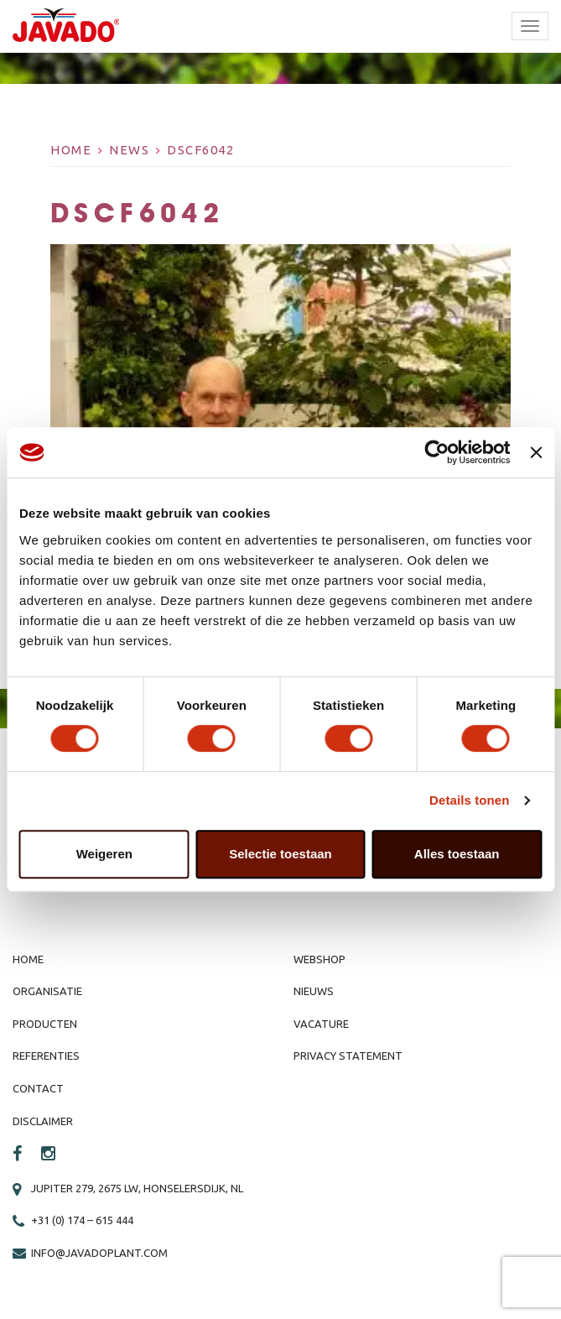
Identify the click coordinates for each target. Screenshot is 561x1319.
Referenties (46, 1055)
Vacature (321, 1024)
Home (70, 150)
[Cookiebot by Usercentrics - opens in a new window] (437, 452)
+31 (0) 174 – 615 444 (82, 1220)
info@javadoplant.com (99, 1253)
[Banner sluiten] (536, 452)
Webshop (319, 959)
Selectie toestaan (280, 854)
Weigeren (104, 854)
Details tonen (469, 800)
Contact (38, 1088)
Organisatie (47, 991)
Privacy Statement (348, 1055)
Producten (45, 1024)
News (129, 150)
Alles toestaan (457, 854)
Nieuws (313, 991)
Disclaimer (43, 1121)
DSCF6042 (200, 150)
